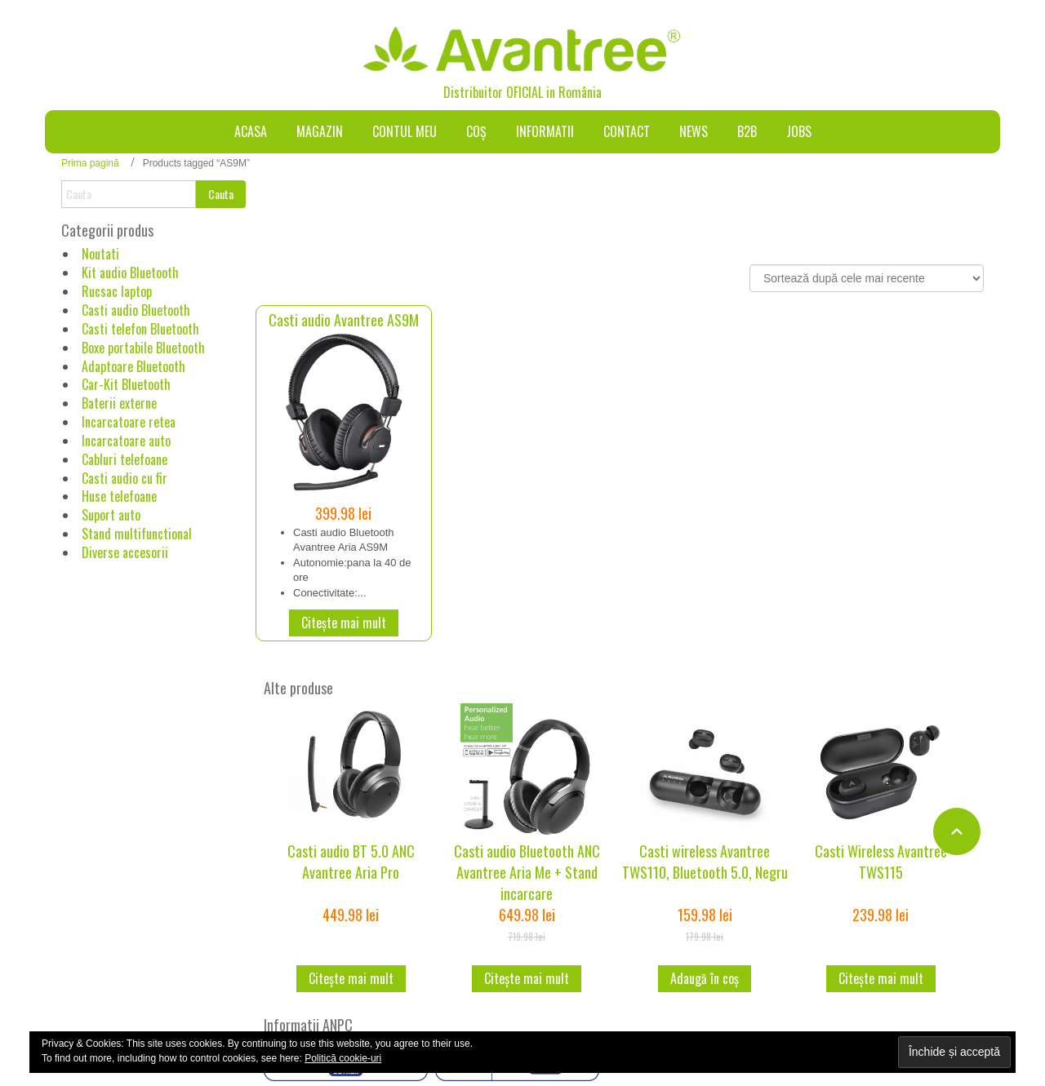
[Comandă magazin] (866, 278)
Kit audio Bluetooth (130, 272)
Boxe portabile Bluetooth (143, 347)
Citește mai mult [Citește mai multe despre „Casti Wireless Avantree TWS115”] (880, 978)
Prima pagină (90, 163)
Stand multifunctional (137, 533)
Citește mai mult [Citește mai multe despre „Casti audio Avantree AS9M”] (343, 622)
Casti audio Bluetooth (136, 310)
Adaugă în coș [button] (704, 978)
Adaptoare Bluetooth (133, 366)
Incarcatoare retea (129, 422)
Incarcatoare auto (126, 440)
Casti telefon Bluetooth (140, 329)
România (580, 92)
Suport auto (111, 515)
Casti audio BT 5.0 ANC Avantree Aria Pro (351, 861)
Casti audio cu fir (124, 478)
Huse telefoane (119, 496)
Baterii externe (119, 403)
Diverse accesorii (125, 552)
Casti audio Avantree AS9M (344, 319)
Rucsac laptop (117, 291)
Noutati (100, 254)
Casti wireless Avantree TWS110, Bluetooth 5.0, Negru (705, 861)
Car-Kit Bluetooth (126, 384)
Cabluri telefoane (124, 459)
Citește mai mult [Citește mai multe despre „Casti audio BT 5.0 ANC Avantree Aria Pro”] (351, 978)
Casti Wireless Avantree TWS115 (881, 861)
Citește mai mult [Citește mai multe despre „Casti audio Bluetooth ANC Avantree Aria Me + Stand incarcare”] (526, 978)
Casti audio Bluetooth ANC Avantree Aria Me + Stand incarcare (527, 871)
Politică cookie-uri (343, 1058)
